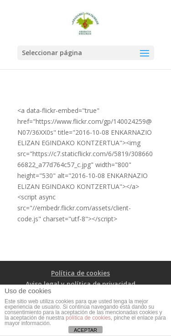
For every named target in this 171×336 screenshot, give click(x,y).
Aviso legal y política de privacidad (80, 284)
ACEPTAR (85, 330)
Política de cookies (80, 273)
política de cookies (88, 318)
